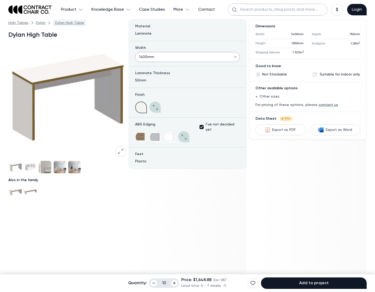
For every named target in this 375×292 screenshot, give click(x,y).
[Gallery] (67, 167)
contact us (328, 105)
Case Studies (152, 10)
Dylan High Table (69, 23)
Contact (206, 10)
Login (357, 10)
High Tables (18, 23)
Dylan (41, 23)
